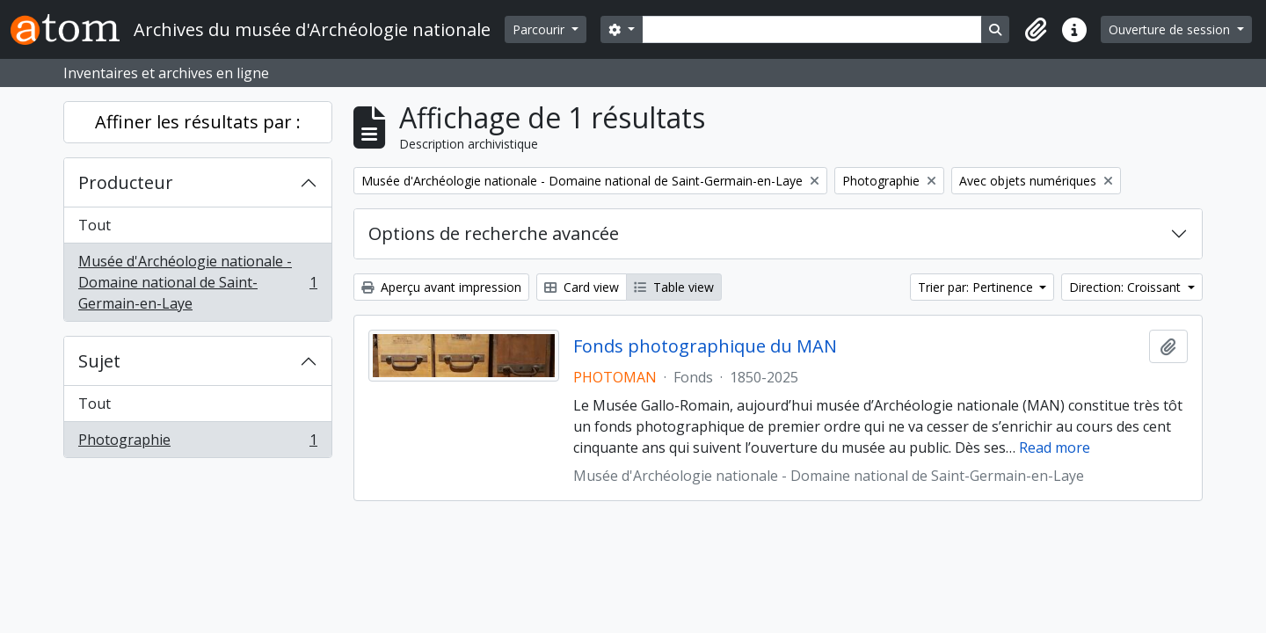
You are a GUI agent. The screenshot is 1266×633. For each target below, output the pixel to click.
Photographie (197, 443)
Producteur (125, 182)
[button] (1035, 30)
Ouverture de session (1171, 29)
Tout (94, 225)
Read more (1054, 447)
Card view (581, 287)
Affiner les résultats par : (198, 122)
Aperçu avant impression (441, 287)
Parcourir (540, 29)
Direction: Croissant (1126, 287)
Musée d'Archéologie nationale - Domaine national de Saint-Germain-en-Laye (197, 282)
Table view (674, 287)
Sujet (99, 361)
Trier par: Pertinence (977, 287)
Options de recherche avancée (493, 233)
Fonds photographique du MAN (705, 346)
